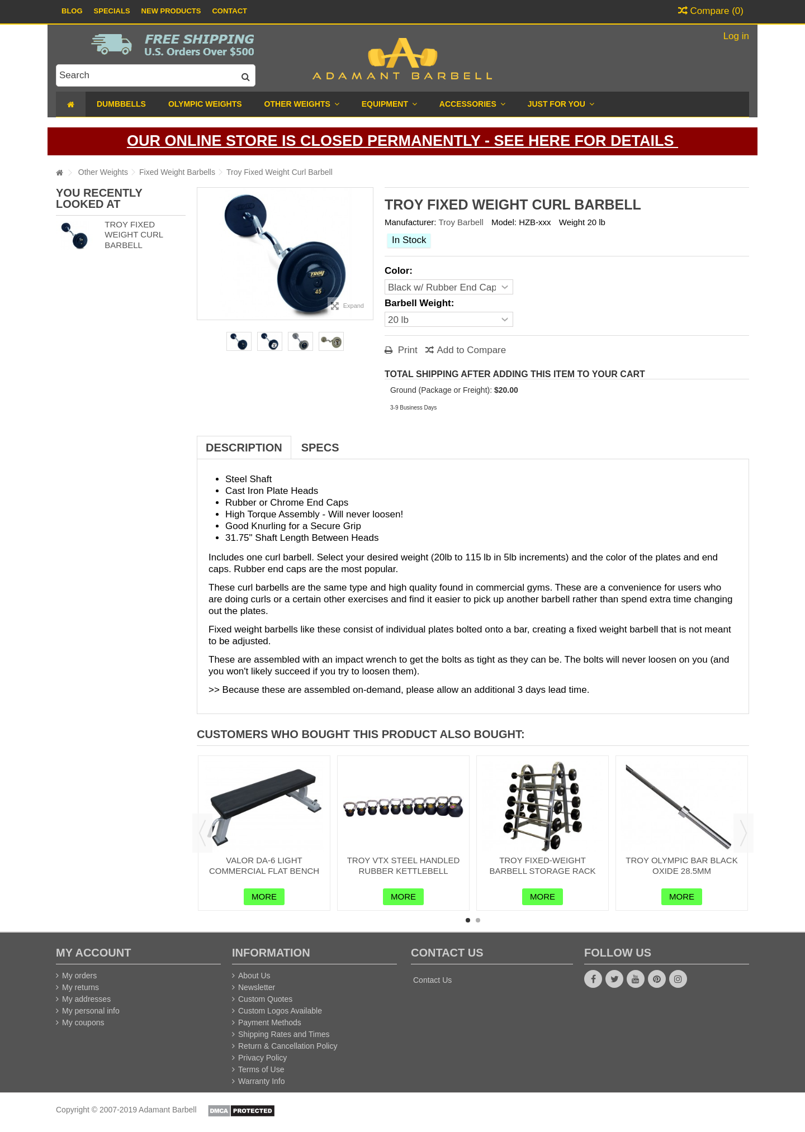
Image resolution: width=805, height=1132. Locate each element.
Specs (320, 447)
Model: (504, 222)
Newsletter (256, 987)
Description (244, 447)
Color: (400, 270)
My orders (79, 975)
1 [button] (468, 920)
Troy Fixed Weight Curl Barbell (134, 235)
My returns (80, 987)
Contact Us (432, 980)
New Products (171, 11)
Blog (72, 11)
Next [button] (743, 833)
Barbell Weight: (421, 303)
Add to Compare (471, 350)
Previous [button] (202, 833)
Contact (229, 11)
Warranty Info (261, 1081)
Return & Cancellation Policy (287, 1045)
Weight (572, 222)
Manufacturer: (411, 222)
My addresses (86, 999)
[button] (561, 104)
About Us (254, 975)
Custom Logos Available (280, 1010)
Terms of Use (261, 1069)
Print (406, 350)
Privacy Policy (262, 1057)
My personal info (91, 1010)
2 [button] (478, 920)
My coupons (83, 1022)
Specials (112, 11)
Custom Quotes (265, 999)
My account (93, 952)
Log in (735, 36)
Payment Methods (269, 1022)
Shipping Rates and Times (283, 1034)
